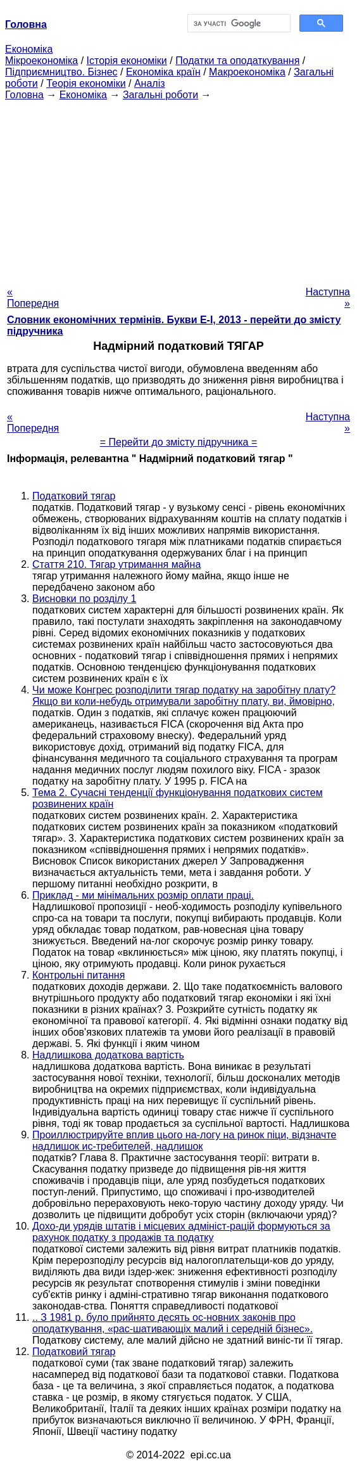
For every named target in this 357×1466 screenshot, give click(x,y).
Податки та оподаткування (237, 60)
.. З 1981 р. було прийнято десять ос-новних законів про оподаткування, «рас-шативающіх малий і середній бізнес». (172, 1323)
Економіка (29, 49)
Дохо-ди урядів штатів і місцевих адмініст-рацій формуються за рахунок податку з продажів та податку (181, 1232)
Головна (24, 94)
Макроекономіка (247, 72)
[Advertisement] (178, 189)
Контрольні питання (78, 975)
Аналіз (149, 83)
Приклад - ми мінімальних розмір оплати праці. (143, 895)
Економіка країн (163, 72)
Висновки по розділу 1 (84, 598)
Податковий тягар (73, 496)
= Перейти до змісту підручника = (179, 442)
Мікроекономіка (41, 60)
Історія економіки (127, 60)
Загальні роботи (160, 94)
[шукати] (238, 23)
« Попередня (33, 297)
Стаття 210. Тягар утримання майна (116, 564)
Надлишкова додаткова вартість (108, 1055)
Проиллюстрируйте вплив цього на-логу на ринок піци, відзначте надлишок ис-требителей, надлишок (184, 1140)
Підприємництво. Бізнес (61, 72)
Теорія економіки (85, 83)
